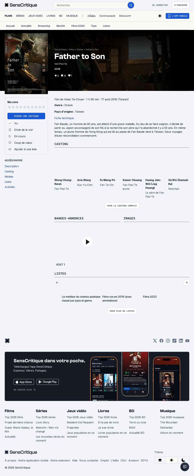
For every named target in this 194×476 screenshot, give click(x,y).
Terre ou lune (137, 422)
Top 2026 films (14, 417)
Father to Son (92, 49)
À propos (10, 460)
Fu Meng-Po (107, 180)
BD (131, 411)
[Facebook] (161, 341)
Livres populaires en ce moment (112, 434)
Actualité (10, 436)
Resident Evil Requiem (80, 422)
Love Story (42, 422)
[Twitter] (155, 341)
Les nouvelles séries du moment (50, 438)
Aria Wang (84, 180)
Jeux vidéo (76, 411)
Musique (167, 411)
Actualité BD (136, 432)
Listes (60, 273)
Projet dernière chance (19, 422)
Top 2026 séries (46, 417)
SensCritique (60, 49)
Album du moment (171, 432)
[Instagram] (168, 341)
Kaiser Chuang (132, 180)
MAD (132, 427)
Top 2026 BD (137, 417)
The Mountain (168, 422)
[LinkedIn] (181, 341)
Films (71, 49)
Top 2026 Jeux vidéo (80, 417)
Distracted (166, 427)
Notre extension (60, 460)
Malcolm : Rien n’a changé (47, 429)
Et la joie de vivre (108, 422)
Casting (61, 144)
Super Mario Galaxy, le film (19, 429)
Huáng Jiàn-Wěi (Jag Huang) (153, 183)
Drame (80, 49)
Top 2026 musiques (172, 417)
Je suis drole (106, 427)
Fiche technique (64, 118)
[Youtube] (187, 341)
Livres (103, 411)
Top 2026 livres (107, 417)
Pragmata (73, 427)
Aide (74, 460)
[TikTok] (174, 341)
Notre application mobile (33, 460)
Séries (41, 411)
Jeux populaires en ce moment (80, 434)
